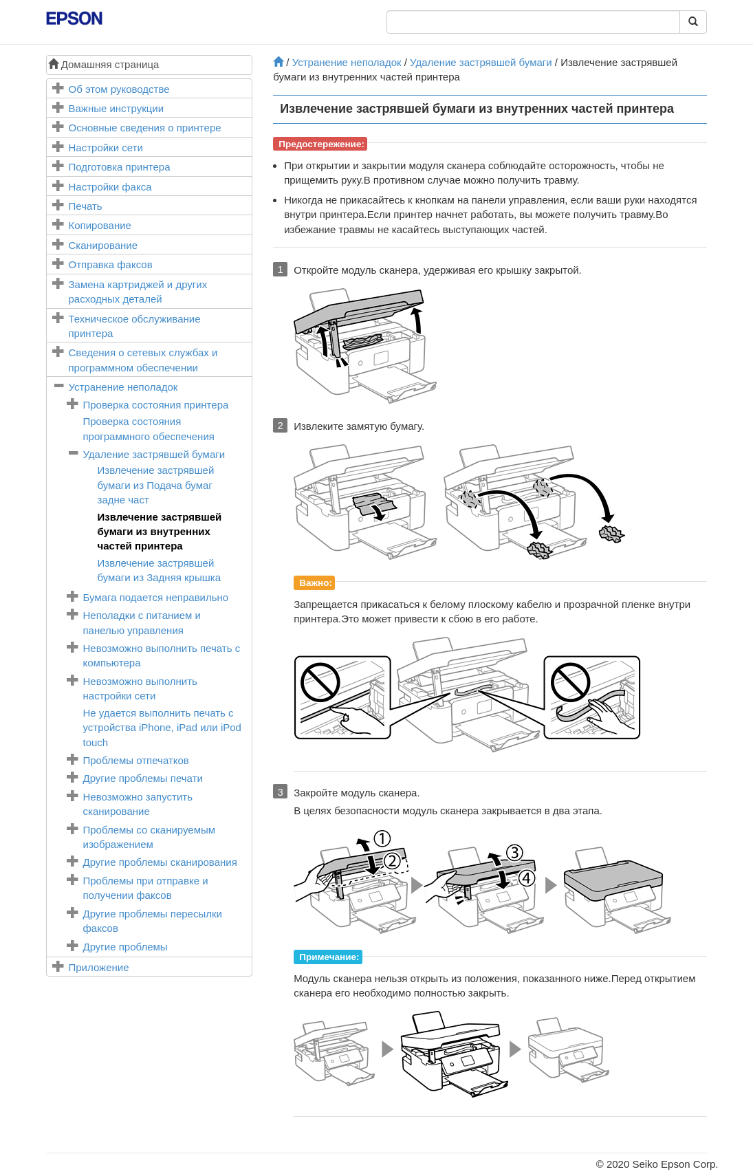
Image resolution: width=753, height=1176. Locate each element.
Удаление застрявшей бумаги (154, 454)
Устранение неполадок (123, 387)
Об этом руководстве (119, 89)
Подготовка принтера (120, 167)
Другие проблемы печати (143, 778)
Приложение (99, 967)
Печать (85, 206)
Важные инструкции (116, 108)
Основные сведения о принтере (145, 127)
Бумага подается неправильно (156, 597)
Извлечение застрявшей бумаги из (156, 484)
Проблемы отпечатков (136, 760)
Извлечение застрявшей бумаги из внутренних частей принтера (160, 531)
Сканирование (103, 245)
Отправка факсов (111, 264)
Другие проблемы (125, 946)
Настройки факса (110, 187)
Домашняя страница (104, 64)
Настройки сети (106, 147)
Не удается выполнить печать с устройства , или (162, 727)
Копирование (100, 225)
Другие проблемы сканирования (160, 862)
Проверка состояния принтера (156, 405)
